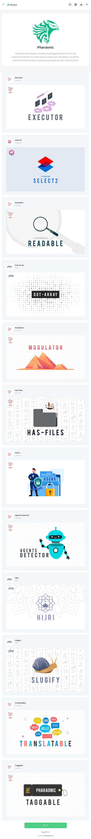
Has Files (19, 390)
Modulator (19, 328)
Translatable (20, 703)
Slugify (18, 640)
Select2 (18, 140)
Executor (19, 78)
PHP (16, 268)
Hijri (17, 578)
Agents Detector (22, 515)
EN (87, 4)
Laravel (18, 80)
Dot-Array (19, 265)
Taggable (19, 765)
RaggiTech (45, 832)
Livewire (18, 143)
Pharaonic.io (48, 835)
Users (17, 453)
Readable (19, 203)
